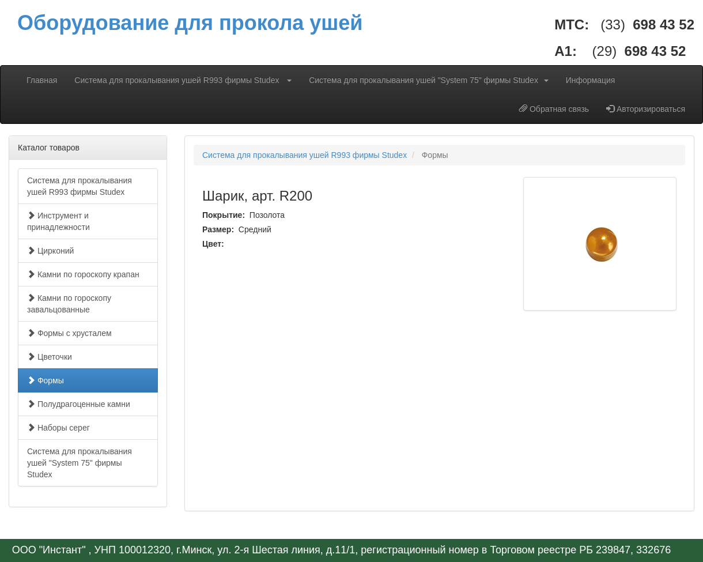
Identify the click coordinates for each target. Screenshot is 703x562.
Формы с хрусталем (69, 333)
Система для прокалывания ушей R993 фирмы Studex (183, 80)
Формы (45, 380)
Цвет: (214, 243)
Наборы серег (58, 427)
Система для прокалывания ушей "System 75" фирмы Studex (429, 80)
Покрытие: (224, 215)
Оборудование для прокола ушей (189, 23)
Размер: (219, 229)
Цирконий (50, 250)
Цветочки (49, 356)
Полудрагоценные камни (78, 404)
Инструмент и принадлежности (58, 221)
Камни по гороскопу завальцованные (69, 303)
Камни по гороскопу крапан (83, 274)
